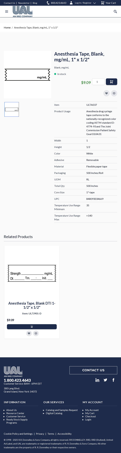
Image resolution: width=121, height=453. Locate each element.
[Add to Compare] (114, 93)
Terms (50, 433)
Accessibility (65, 433)
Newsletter (24, 3)
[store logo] (23, 11)
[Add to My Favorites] (106, 93)
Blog (35, 3)
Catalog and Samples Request (62, 409)
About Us (11, 409)
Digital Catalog (54, 413)
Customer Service (15, 416)
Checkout (90, 416)
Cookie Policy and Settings (18, 433)
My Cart (89, 413)
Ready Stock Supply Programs (17, 421)
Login (88, 419)
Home (7, 27)
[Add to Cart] (32, 326)
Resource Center (15, 413)
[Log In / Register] (82, 2)
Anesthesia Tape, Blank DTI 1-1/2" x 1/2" (31, 305)
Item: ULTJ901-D (31, 313)
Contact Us (9, 3)
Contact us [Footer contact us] (93, 370)
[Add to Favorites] (29, 333)
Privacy (40, 433)
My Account (92, 409)
